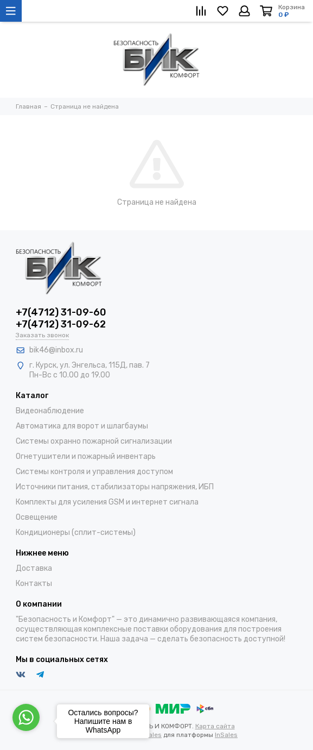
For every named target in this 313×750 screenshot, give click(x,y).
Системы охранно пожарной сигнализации (94, 441)
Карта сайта (215, 726)
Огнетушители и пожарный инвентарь (86, 456)
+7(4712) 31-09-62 (61, 324)
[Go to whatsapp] (26, 717)
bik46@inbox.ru (56, 350)
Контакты (34, 583)
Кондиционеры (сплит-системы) (76, 532)
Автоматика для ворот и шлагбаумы (82, 426)
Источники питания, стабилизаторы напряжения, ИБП (115, 486)
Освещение (37, 517)
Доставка (34, 568)
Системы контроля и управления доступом (94, 471)
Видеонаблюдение (50, 410)
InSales (226, 735)
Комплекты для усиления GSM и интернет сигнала (107, 502)
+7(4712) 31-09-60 (61, 312)
